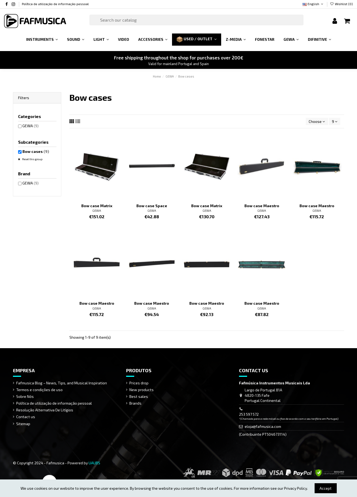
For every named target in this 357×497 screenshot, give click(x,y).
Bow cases (35, 151)
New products (141, 389)
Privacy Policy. (296, 488)
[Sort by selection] (317, 121)
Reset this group (32, 159)
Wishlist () (341, 4)
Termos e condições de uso (39, 389)
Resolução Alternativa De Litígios (44, 410)
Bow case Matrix (96, 205)
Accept (325, 488)
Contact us (25, 416)
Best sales (138, 396)
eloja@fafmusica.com (263, 426)
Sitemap (23, 423)
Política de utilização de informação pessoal (55, 4)
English (313, 4)
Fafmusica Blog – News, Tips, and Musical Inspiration (61, 383)
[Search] (196, 20)
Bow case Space (151, 205)
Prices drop (139, 383)
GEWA (96, 210)
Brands (135, 403)
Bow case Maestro (261, 205)
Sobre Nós (25, 396)
